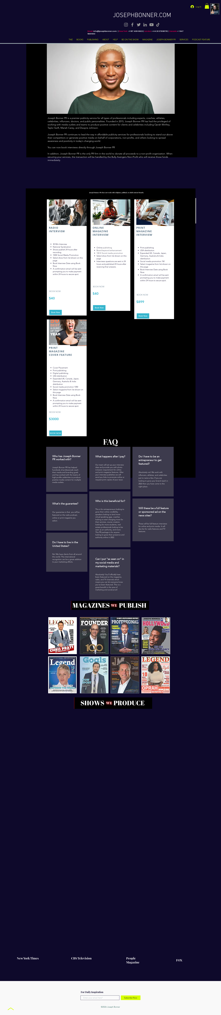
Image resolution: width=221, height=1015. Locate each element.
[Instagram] (126, 24)
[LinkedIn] (145, 24)
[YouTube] (151, 24)
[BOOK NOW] (55, 433)
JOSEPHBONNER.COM (142, 15)
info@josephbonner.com (105, 31)
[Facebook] (132, 24)
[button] (207, 6)
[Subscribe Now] (130, 997)
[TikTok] (157, 24)
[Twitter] (138, 24)
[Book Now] (55, 312)
